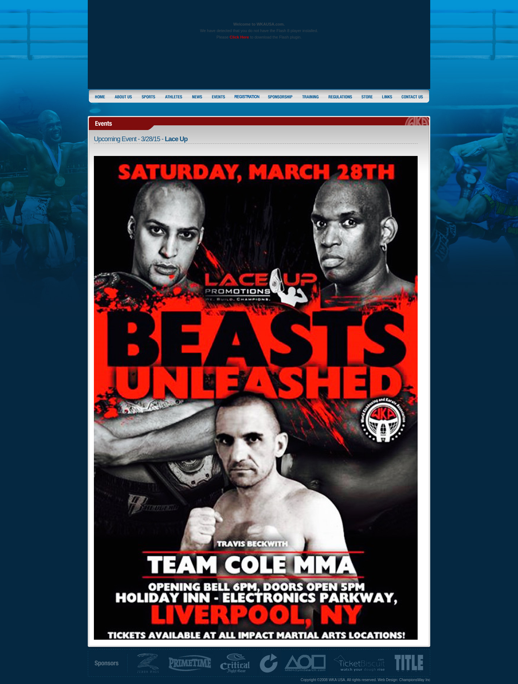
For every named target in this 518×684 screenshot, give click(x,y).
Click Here (239, 37)
